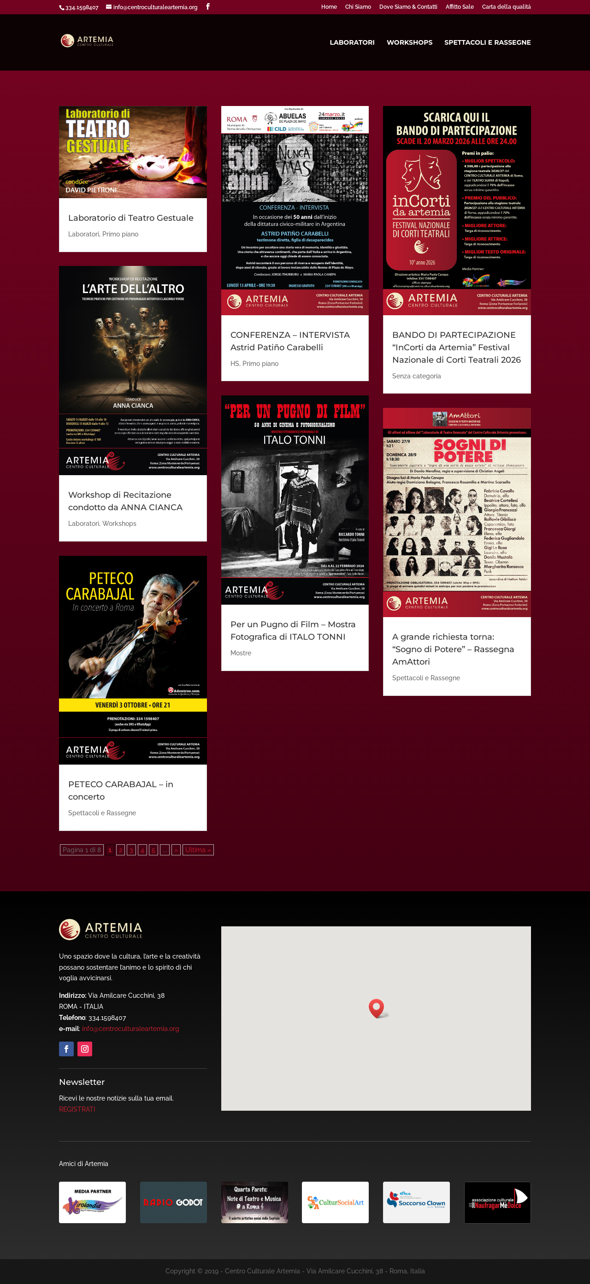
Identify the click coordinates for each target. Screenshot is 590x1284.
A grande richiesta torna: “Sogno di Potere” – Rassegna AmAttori (453, 649)
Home (329, 7)
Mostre (240, 653)
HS (234, 363)
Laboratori (352, 43)
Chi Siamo (358, 7)
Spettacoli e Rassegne (487, 43)
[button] (379, 1009)
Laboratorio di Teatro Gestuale (131, 218)
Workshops (409, 43)
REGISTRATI (77, 1109)
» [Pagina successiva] (176, 850)
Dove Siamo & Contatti (408, 7)
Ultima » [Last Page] (198, 850)
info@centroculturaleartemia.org (130, 1028)
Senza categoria (416, 376)
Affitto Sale (460, 7)
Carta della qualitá (506, 7)
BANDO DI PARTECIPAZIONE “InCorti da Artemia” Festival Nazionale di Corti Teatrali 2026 (456, 347)
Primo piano (120, 234)
